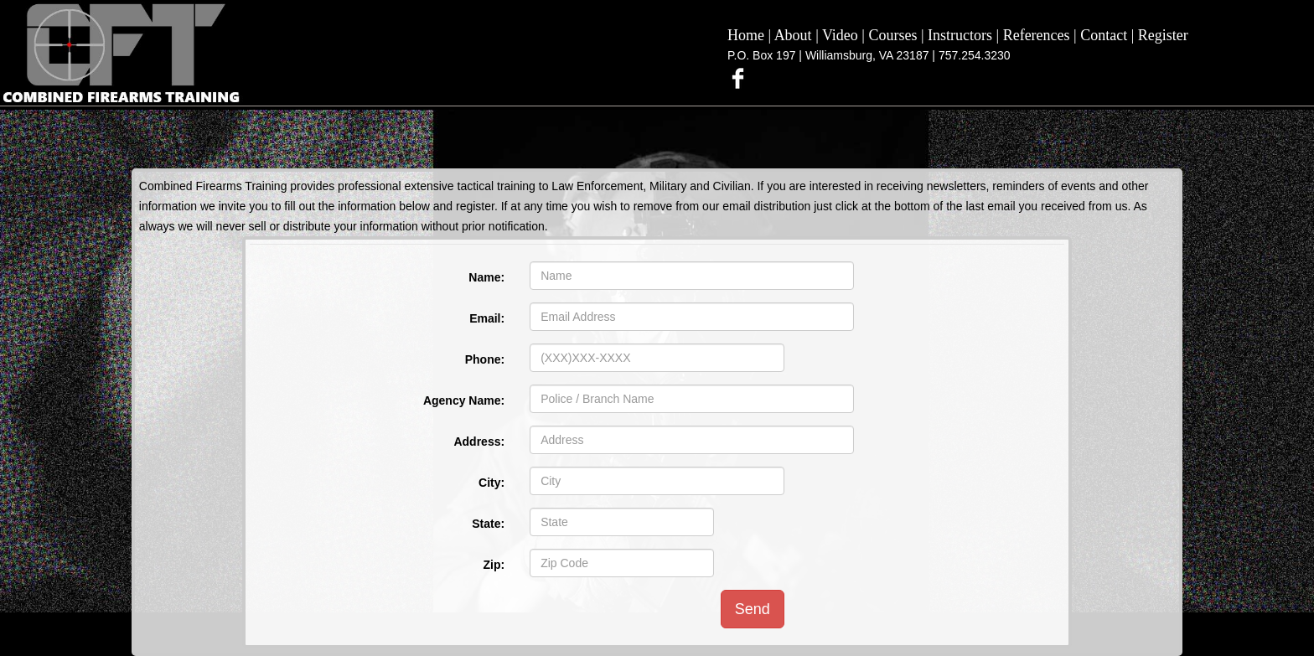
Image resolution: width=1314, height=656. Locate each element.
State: (488, 523)
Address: (478, 441)
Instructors (960, 35)
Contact (1103, 35)
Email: (486, 318)
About (793, 35)
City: (491, 482)
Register (1163, 35)
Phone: (484, 359)
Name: (486, 277)
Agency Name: (463, 400)
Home (745, 35)
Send (752, 609)
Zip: (493, 564)
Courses (892, 35)
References (1036, 35)
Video (840, 35)
